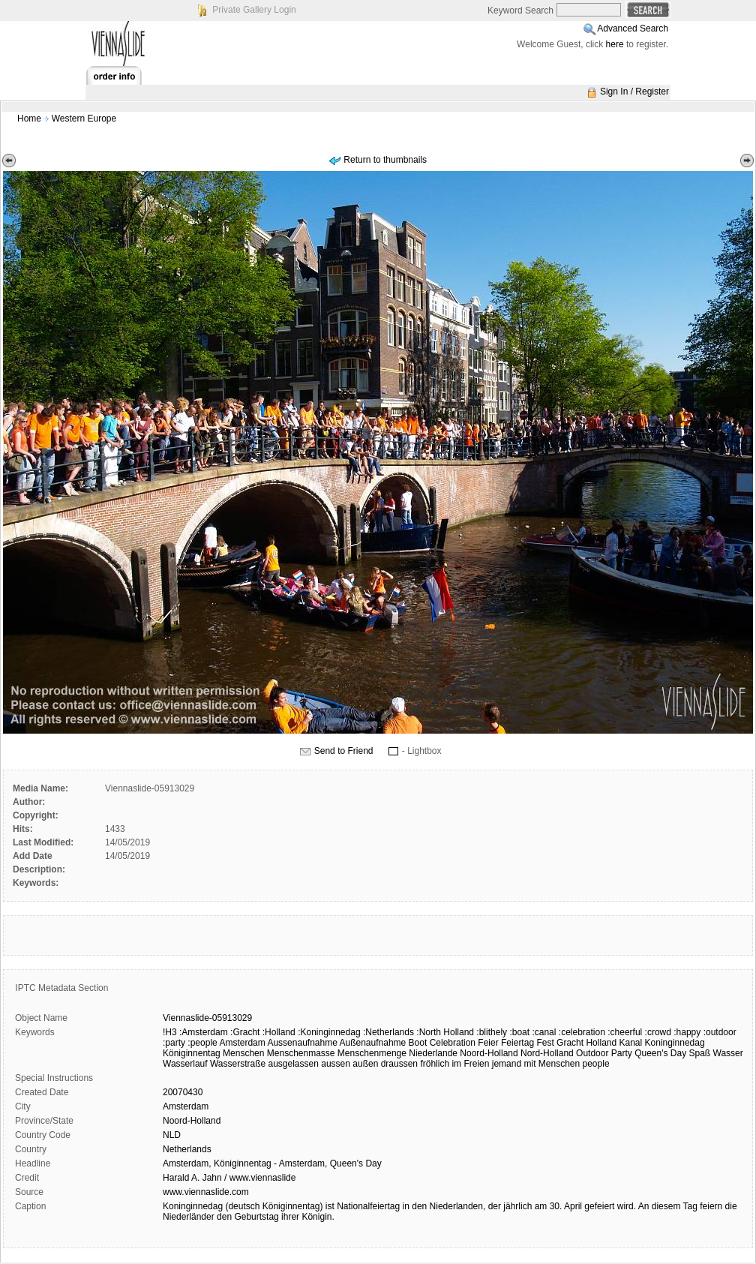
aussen (335, 1063)
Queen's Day (660, 1053)
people (596, 1063)
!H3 (170, 1032)
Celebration (453, 1042)
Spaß (700, 1053)
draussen (399, 1063)
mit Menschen (552, 1063)
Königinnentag (191, 1053)
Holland (601, 1042)
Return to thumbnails (385, 160)
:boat (519, 1032)
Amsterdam (242, 1042)
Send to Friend (344, 751)
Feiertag (517, 1042)
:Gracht (245, 1032)
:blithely (491, 1032)
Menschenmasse (301, 1053)
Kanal (631, 1042)
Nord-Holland (547, 1053)
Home (29, 118)
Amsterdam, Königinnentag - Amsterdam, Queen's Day (272, 1163)
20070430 (182, 1092)
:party (174, 1042)
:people (202, 1042)
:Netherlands (388, 1032)
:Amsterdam (203, 1032)
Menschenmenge (372, 1053)
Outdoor (592, 1053)
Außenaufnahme (373, 1042)
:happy (687, 1032)
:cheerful (625, 1032)
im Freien (470, 1063)
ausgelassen (293, 1063)
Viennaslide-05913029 (207, 1018)
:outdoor (720, 1032)
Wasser (728, 1053)
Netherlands (187, 1149)
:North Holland (445, 1032)
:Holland (279, 1032)
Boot (418, 1042)
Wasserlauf (185, 1063)
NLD (172, 1135)
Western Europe (84, 118)
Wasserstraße (238, 1063)
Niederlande (433, 1053)
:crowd (658, 1032)
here (615, 44)
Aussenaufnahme (302, 1042)
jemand (506, 1063)
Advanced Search (632, 28)
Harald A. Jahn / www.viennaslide (229, 1177)
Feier (488, 1042)
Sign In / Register (634, 91)
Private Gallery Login (254, 10)
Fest (545, 1042)
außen (365, 1063)
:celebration (582, 1032)
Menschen (243, 1053)
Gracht (570, 1042)
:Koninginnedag (329, 1032)
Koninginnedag (675, 1042)
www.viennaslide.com (206, 1192)
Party (621, 1053)
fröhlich (434, 1063)
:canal (544, 1032)
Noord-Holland (489, 1053)
